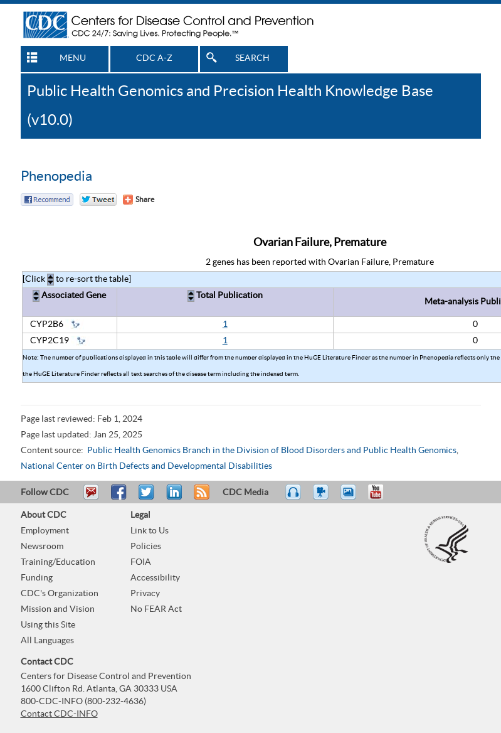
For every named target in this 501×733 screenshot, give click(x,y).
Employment (45, 531)
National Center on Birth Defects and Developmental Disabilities (146, 466)
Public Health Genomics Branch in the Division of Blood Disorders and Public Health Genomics (271, 450)
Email (91, 497)
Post (172, 497)
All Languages (47, 640)
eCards (351, 497)
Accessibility (155, 578)
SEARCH (252, 58)
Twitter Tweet (98, 199)
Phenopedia (56, 176)
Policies (145, 546)
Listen (293, 497)
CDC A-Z (154, 58)
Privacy (145, 593)
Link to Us (149, 531)
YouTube (382, 497)
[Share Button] (138, 199)
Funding (37, 578)
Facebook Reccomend (47, 199)
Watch (322, 497)
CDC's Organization (59, 593)
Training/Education (58, 562)
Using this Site (48, 625)
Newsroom (42, 546)
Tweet (147, 497)
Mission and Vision (58, 609)
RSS (200, 497)
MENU (73, 58)
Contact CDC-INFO (59, 714)
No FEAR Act (156, 609)
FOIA (140, 562)
